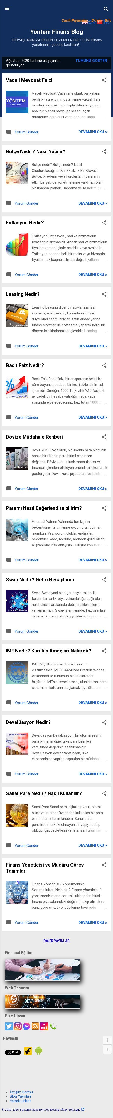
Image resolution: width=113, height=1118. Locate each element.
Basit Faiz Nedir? (25, 365)
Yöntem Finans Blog (56, 31)
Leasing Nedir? (23, 294)
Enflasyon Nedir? (25, 223)
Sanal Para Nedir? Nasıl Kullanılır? (44, 793)
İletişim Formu (21, 1092)
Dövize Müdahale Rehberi (34, 437)
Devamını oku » (92, 132)
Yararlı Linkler (20, 1101)
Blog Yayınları (20, 1096)
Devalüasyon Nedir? (28, 722)
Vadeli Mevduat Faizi (29, 80)
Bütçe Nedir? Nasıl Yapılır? (35, 151)
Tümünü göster (91, 60)
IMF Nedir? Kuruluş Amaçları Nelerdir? (48, 651)
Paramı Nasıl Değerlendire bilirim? (44, 508)
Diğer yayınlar (56, 941)
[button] (104, 81)
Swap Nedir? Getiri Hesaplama (40, 579)
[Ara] (106, 9)
